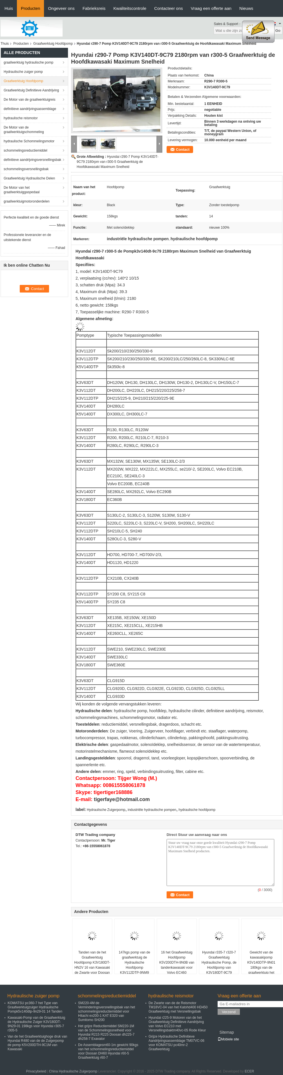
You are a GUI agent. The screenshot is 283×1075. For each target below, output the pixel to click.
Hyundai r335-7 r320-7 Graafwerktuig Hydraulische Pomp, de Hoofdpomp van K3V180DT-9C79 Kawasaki (219, 965)
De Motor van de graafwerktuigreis (29, 100)
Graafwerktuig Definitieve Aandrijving (31, 90)
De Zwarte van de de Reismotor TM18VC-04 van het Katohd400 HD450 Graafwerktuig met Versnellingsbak (178, 1007)
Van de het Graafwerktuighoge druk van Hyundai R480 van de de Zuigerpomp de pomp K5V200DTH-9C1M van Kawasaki (37, 1042)
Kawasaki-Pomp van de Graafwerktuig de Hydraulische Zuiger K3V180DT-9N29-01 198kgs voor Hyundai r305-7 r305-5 (36, 1024)
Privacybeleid (36, 1071)
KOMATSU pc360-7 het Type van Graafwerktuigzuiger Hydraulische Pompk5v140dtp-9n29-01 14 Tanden (35, 1007)
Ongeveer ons (61, 8)
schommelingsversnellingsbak (26, 169)
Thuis (5, 44)
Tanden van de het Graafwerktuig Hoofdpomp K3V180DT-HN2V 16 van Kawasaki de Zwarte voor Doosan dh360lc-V (92, 965)
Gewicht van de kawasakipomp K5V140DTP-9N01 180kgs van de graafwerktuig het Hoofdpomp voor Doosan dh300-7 (261, 967)
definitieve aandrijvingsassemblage (30, 109)
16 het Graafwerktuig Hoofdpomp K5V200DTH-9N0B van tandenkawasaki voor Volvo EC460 (176, 962)
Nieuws (246, 8)
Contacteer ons (168, 8)
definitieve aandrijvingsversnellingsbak (32, 160)
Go (277, 30)
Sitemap (226, 1032)
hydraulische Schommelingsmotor (29, 141)
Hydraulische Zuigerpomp (106, 810)
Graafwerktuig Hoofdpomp (53, 44)
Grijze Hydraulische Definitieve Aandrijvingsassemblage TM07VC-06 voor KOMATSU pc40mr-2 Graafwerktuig (176, 1042)
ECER (249, 1071)
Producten (30, 8)
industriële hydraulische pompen (152, 810)
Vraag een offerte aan (211, 8)
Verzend (229, 1012)
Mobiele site (228, 1039)
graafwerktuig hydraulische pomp (28, 62)
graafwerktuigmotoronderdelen (27, 201)
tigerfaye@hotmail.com (122, 799)
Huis (9, 8)
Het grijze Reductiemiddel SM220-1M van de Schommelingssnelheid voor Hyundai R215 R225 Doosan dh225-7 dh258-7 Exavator (106, 1032)
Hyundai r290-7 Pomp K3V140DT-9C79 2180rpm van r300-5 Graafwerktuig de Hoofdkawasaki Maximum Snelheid (117, 162)
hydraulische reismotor (21, 118)
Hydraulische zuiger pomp (23, 72)
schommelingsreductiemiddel (25, 150)
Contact (182, 149)
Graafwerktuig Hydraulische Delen (29, 178)
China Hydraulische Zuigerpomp (73, 1071)
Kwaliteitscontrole (129, 8)
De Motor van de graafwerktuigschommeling (24, 129)
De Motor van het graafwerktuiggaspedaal (21, 190)
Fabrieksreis (94, 8)
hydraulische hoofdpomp (196, 810)
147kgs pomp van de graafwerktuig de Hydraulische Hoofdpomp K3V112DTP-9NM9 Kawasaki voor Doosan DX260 (134, 967)
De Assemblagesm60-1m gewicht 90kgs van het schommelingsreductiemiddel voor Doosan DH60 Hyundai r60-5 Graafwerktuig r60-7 (108, 1051)
